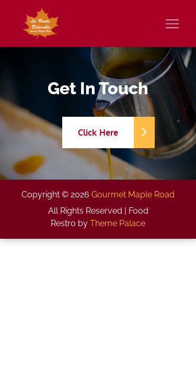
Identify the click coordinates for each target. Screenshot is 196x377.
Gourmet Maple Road (133, 194)
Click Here (106, 132)
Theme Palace (117, 223)
